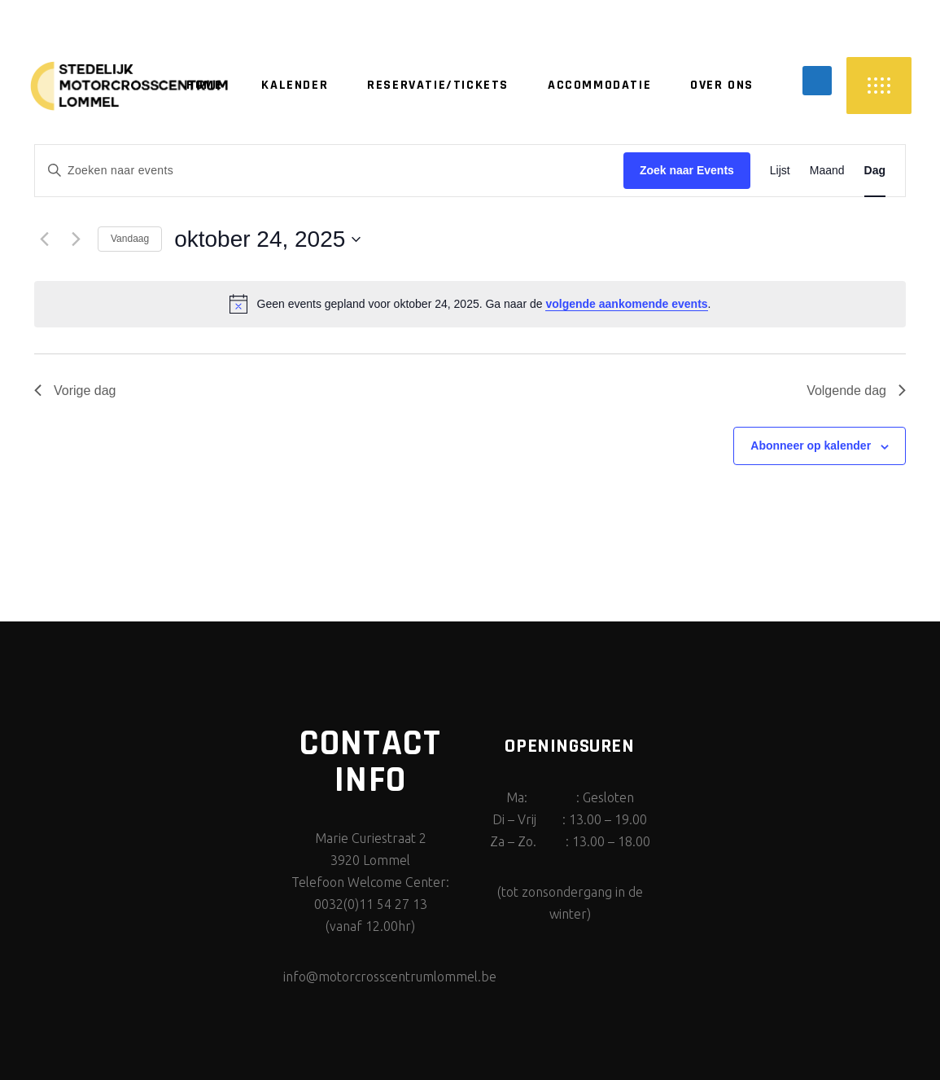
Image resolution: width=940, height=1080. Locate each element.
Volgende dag (856, 390)
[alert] (470, 304)
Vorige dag (75, 390)
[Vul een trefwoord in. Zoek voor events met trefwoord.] (329, 170)
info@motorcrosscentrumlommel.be (389, 976)
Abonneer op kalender (810, 445)
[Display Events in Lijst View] (780, 170)
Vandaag (130, 238)
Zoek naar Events (687, 170)
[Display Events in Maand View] (827, 170)
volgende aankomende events (626, 303)
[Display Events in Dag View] (874, 170)
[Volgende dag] (75, 239)
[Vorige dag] (44, 239)
